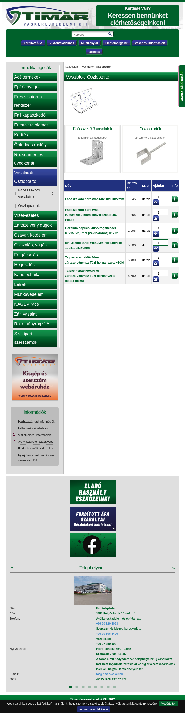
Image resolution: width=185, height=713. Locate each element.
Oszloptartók (29, 206)
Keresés (110, 34)
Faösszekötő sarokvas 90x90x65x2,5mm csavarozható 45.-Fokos (91, 215)
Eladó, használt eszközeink (35, 448)
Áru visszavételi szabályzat (35, 441)
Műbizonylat (89, 43)
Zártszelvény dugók (33, 225)
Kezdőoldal (71, 66)
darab (146, 199)
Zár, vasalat (25, 314)
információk (175, 199)
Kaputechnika (27, 274)
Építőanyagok (27, 87)
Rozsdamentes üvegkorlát (28, 158)
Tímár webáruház (50, 16)
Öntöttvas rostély (30, 144)
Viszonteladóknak (62, 43)
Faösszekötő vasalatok (29, 193)
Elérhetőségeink (116, 43)
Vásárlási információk (150, 43)
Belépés (94, 51)
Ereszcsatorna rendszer (28, 101)
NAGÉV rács (26, 304)
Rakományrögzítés (32, 324)
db (143, 245)
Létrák (20, 284)
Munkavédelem (29, 294)
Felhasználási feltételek (94, 709)
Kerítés (21, 134)
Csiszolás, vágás (30, 245)
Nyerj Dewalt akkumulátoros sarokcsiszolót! (36, 458)
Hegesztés (24, 264)
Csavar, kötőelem (31, 235)
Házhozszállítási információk (36, 421)
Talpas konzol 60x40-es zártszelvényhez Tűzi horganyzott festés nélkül (90, 276)
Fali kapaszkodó (30, 115)
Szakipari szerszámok (25, 338)
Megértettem (169, 703)
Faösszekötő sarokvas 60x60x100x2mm (94, 199)
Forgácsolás (26, 254)
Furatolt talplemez (31, 125)
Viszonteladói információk (34, 435)
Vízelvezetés (26, 215)
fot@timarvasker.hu (109, 674)
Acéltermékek (27, 77)
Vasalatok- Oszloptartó (25, 177)
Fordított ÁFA (33, 43)
